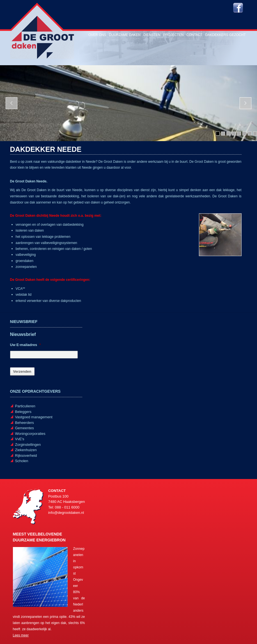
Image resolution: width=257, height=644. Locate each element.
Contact (194, 35)
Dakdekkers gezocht (225, 35)
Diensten (151, 35)
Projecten (173, 35)
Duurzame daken (125, 35)
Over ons (97, 35)
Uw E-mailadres (25, 345)
